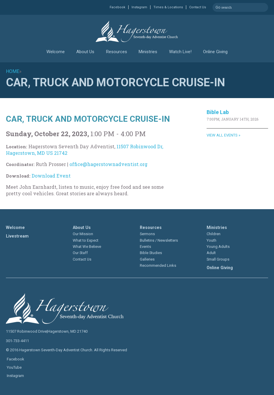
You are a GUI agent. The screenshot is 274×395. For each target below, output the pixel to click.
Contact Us (197, 7)
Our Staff (80, 253)
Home (12, 71)
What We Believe (87, 246)
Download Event (51, 176)
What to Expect (85, 240)
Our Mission (83, 234)
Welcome (55, 51)
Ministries (148, 51)
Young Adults (218, 246)
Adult (211, 253)
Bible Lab (218, 112)
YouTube (14, 367)
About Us (85, 51)
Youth (211, 240)
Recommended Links (158, 265)
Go (217, 6)
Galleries (147, 259)
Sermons (147, 234)
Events (145, 246)
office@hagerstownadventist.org (108, 164)
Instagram (139, 7)
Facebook (117, 7)
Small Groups (218, 259)
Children (214, 234)
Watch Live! (180, 51)
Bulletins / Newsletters (159, 240)
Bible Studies (151, 253)
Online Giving (215, 51)
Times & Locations (168, 7)
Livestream (17, 236)
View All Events (222, 135)
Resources (116, 51)
